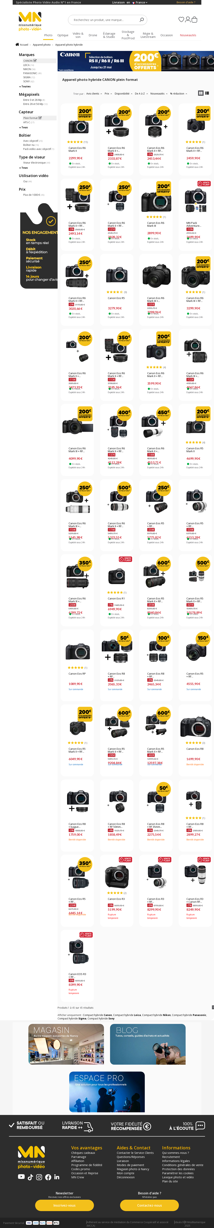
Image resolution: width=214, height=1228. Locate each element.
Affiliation (77, 1161)
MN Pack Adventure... (193, 224)
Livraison (123, 1161)
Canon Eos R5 (116, 298)
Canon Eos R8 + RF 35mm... (155, 825)
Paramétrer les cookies (178, 1173)
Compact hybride (97, 1015)
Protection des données (178, 1169)
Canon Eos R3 (116, 899)
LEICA (28, 65)
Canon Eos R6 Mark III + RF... (194, 300)
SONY (28, 81)
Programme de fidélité (86, 1165)
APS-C (28, 122)
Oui (27, 181)
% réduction (179, 93)
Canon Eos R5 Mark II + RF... (155, 600)
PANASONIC (32, 73)
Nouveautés (159, 93)
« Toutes (25, 86)
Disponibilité (124, 93)
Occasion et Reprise (84, 1173)
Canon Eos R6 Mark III (155, 224)
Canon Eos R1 (116, 598)
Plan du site (170, 1181)
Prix (109, 93)
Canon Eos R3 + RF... (155, 900)
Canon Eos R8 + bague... (77, 825)
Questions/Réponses (131, 1157)
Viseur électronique (36, 162)
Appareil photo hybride (69, 44)
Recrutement (171, 1157)
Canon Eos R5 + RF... (155, 525)
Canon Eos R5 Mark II (194, 450)
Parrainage (78, 1157)
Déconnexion (126, 1177)
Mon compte (125, 1173)
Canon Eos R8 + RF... (116, 675)
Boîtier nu (31, 145)
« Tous (23, 127)
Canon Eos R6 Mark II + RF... (155, 149)
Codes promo (80, 1169)
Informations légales (176, 1161)
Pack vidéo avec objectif (38, 149)
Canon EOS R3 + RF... (77, 976)
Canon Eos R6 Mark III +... (155, 300)
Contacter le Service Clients (135, 1153)
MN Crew (77, 1177)
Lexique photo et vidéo (178, 1177)
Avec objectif (32, 141)
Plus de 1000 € (33, 195)
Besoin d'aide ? (186, 2)
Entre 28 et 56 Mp (35, 104)
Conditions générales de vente (182, 1165)
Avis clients (94, 93)
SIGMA (29, 77)
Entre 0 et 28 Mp (34, 100)
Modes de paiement (130, 1165)
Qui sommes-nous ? (175, 1153)
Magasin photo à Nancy (133, 1169)
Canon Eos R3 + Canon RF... (194, 900)
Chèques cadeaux (83, 1153)
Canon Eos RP (77, 673)
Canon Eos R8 (194, 749)
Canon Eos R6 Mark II (77, 149)
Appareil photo (42, 44)
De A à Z (142, 93)
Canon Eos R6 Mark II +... (116, 149)
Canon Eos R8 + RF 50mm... (116, 825)
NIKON (29, 69)
